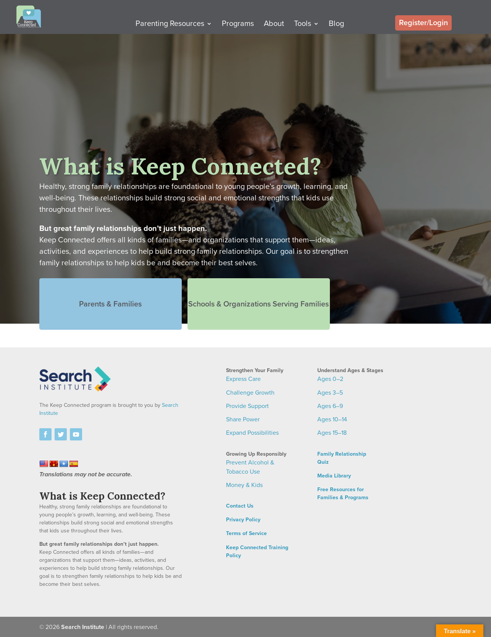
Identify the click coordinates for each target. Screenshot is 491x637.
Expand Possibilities (252, 433)
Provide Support (247, 406)
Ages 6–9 (330, 406)
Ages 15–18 (332, 433)
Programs (252, 26)
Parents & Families (106, 292)
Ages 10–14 (332, 419)
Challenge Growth (250, 393)
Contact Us (240, 506)
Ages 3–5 (330, 393)
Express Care (243, 379)
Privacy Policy (243, 519)
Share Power (243, 419)
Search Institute (82, 627)
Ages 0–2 (330, 379)
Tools (316, 26)
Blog (350, 26)
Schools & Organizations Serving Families (246, 292)
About (288, 26)
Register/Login (423, 24)
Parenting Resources (184, 26)
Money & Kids (244, 485)
